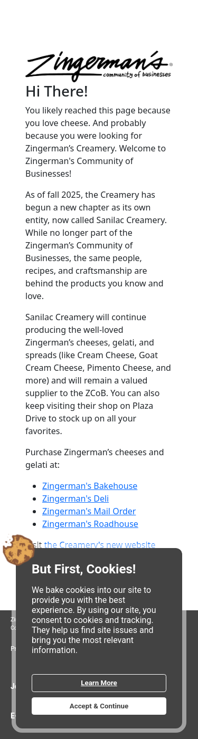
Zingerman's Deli (75, 498)
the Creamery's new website (99, 545)
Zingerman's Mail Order (89, 511)
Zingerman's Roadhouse (90, 524)
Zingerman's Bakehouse (89, 486)
